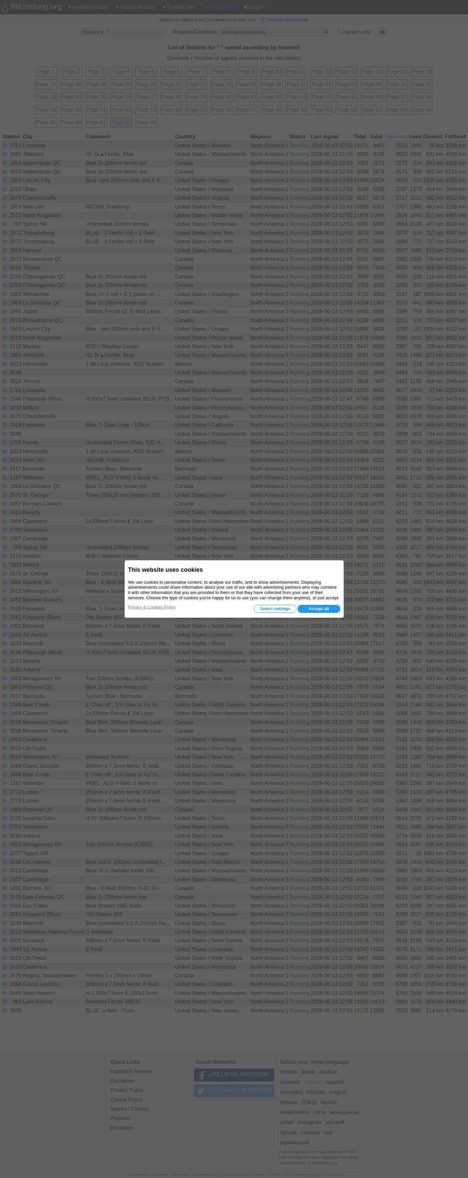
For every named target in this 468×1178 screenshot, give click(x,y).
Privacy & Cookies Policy (152, 607)
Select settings (275, 608)
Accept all (319, 608)
